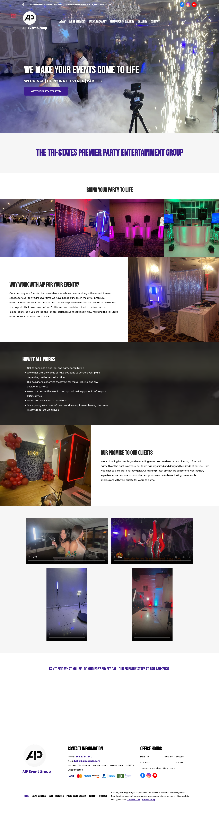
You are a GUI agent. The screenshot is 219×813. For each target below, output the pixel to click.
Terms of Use (133, 799)
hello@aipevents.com (87, 761)
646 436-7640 (159, 668)
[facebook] (182, 5)
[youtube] (194, 5)
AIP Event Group (34, 28)
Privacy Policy (148, 799)
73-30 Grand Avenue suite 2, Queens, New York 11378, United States (70, 4)
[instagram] (188, 5)
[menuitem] (62, 21)
